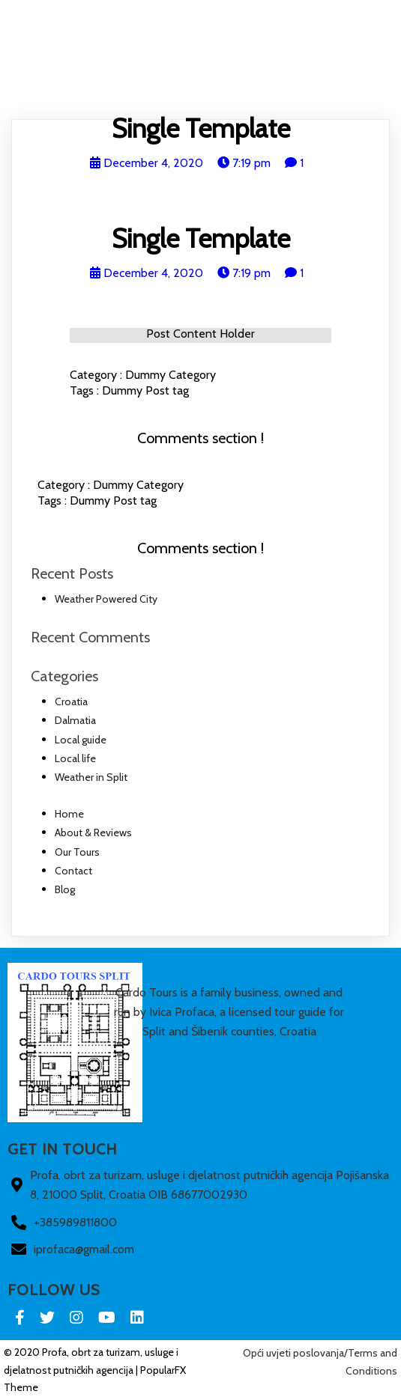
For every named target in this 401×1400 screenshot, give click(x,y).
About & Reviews (142, 92)
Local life (75, 758)
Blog (324, 92)
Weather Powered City (106, 599)
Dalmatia (75, 720)
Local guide (80, 739)
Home (78, 92)
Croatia (71, 701)
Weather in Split (91, 777)
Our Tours (220, 92)
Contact (280, 92)
